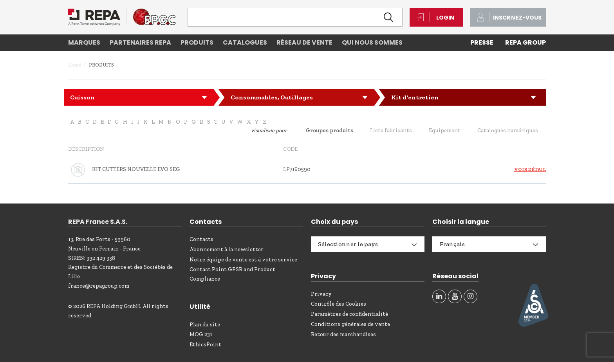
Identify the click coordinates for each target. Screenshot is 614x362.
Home (74, 65)
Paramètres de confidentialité (349, 314)
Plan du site (205, 324)
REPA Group (525, 42)
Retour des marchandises (343, 334)
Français (452, 244)
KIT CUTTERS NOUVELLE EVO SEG (136, 169)
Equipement (444, 130)
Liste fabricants (391, 130)
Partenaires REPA (140, 42)
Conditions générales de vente (350, 324)
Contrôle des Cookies (338, 304)
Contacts (201, 239)
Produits (197, 42)
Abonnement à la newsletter (227, 249)
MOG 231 (201, 334)
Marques (84, 42)
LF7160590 (297, 169)
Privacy (321, 294)
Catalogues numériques (507, 130)
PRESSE (481, 42)
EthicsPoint (205, 344)
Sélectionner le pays (348, 244)
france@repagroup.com (98, 286)
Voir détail (530, 169)
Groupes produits (329, 130)
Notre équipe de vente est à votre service (243, 259)
